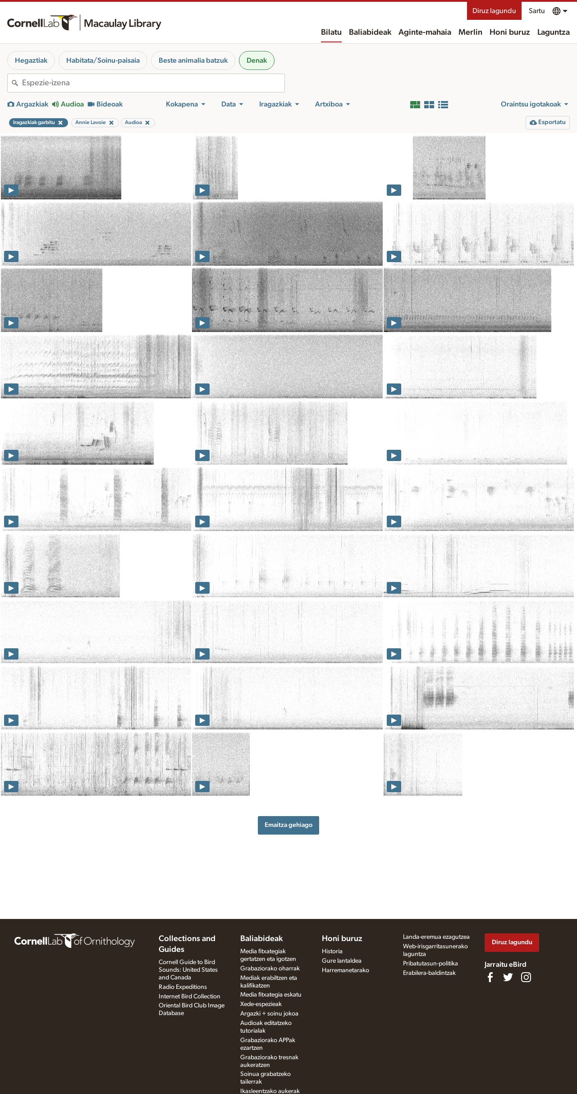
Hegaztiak (31, 60)
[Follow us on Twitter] (508, 977)
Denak (257, 60)
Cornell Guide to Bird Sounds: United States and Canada (188, 970)
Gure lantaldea (342, 961)
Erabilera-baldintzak (429, 973)
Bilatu (331, 32)
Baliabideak (370, 32)
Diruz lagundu (494, 10)
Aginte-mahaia (424, 32)
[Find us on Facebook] (490, 977)
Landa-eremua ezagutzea (436, 937)
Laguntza (553, 32)
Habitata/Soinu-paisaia (103, 60)
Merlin (470, 32)
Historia (332, 951)
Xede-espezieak (261, 1004)
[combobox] (153, 83)
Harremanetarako (345, 970)
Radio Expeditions (183, 987)
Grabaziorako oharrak (270, 968)
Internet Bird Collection (189, 996)
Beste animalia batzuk (193, 60)
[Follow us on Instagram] (526, 977)
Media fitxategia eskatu (271, 995)
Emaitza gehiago (288, 825)
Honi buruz (510, 32)
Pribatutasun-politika (430, 963)
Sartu (537, 10)
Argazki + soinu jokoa (269, 1014)
